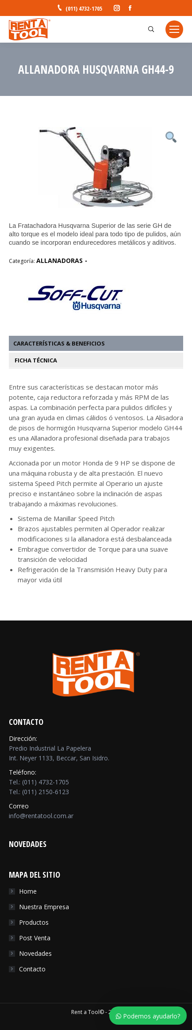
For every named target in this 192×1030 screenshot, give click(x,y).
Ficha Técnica (35, 360)
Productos (34, 922)
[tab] (100, 343)
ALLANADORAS (59, 260)
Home (28, 891)
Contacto (32, 969)
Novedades (35, 953)
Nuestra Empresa (44, 907)
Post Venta (34, 938)
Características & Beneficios (59, 343)
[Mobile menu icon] (174, 29)
